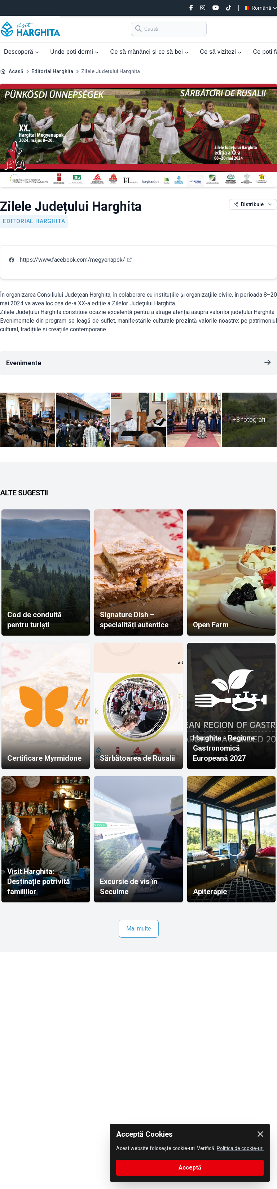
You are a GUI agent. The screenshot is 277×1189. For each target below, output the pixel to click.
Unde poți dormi (74, 52)
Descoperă (21, 52)
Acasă (16, 71)
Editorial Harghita (52, 71)
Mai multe (138, 928)
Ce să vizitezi (220, 52)
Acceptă (190, 1167)
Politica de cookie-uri (240, 1148)
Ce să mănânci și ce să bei (149, 52)
